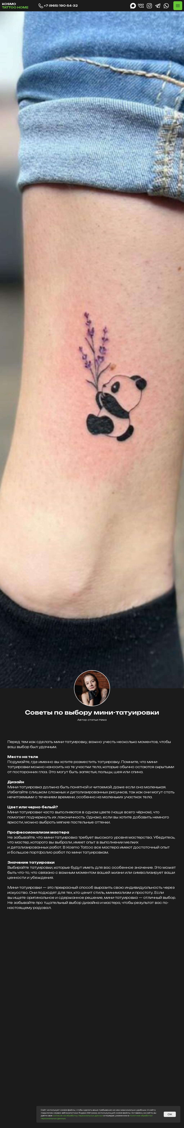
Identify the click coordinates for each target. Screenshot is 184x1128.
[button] (177, 5)
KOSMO (15, 5)
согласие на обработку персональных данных (78, 1115)
